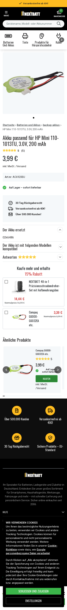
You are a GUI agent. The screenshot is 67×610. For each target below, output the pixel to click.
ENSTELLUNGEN (33, 601)
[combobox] (33, 23)
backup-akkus (51, 125)
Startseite (8, 125)
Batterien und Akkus (29, 125)
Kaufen (46, 378)
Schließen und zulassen (33, 591)
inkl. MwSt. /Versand (14, 166)
